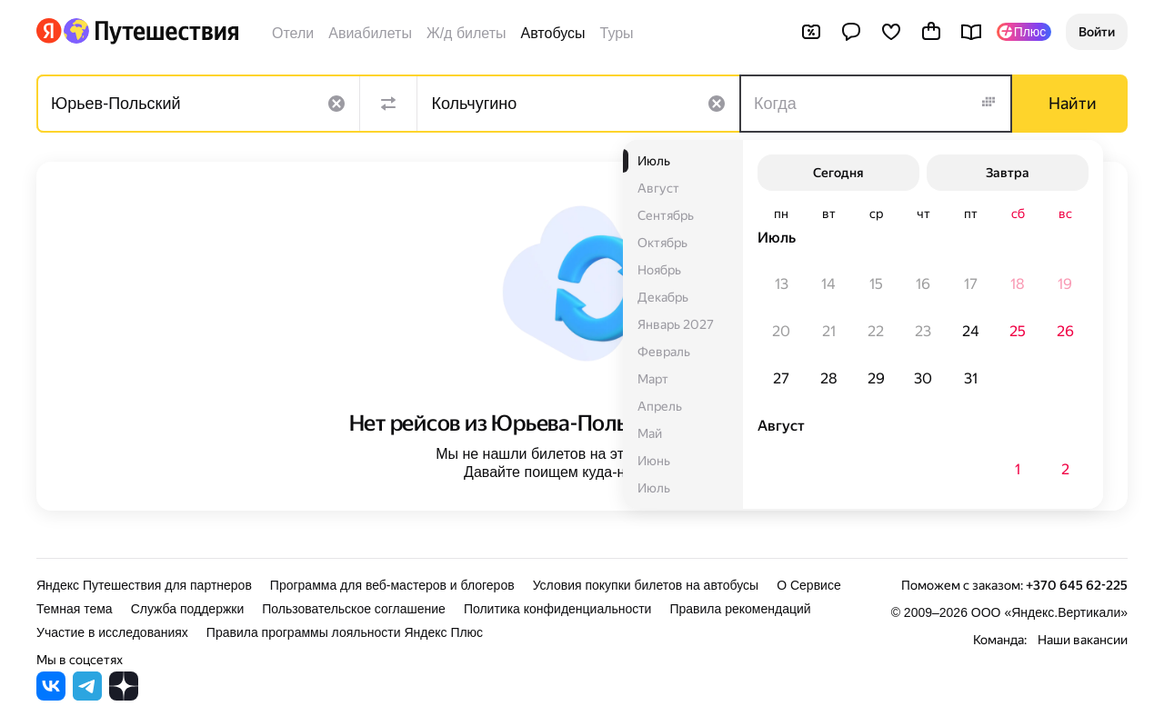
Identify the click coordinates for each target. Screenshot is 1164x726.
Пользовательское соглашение (354, 609)
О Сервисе (809, 585)
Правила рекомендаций (739, 609)
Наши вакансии (1083, 639)
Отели (293, 33)
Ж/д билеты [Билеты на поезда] (466, 33)
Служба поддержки (188, 609)
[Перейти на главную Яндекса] (49, 31)
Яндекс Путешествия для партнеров (144, 585)
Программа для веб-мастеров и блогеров (392, 585)
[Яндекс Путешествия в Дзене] (123, 695)
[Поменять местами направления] (388, 104)
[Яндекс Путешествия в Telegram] (87, 695)
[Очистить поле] (336, 103)
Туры (617, 33)
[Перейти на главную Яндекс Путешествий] (150, 31)
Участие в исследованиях (112, 632)
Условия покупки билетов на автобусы (646, 585)
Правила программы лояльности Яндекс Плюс (344, 632)
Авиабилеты (370, 33)
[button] (1097, 32)
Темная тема (74, 609)
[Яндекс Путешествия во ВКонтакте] (50, 695)
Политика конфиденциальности (558, 609)
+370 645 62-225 (1077, 585)
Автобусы (553, 33)
